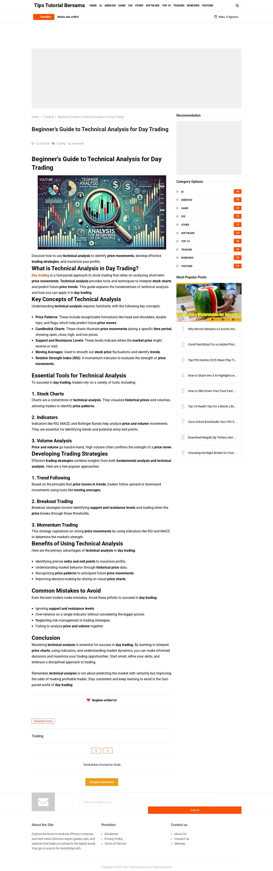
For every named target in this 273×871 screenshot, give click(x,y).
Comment (78, 143)
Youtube (186, 266)
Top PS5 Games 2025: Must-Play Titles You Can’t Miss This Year (230, 360)
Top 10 (185, 241)
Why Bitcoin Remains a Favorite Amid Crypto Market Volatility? (229, 329)
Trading (61, 143)
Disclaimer (111, 831)
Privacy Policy (113, 836)
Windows (187, 257)
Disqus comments (102, 782)
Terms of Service (115, 841)
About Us (180, 831)
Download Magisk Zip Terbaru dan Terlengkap (218, 437)
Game (184, 208)
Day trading (40, 275)
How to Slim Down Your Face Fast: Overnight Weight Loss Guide (230, 391)
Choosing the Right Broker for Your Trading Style (220, 453)
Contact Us (181, 836)
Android (186, 199)
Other (185, 224)
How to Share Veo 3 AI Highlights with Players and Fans (225, 375)
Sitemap (179, 841)
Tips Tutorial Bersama (136, 864)
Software (188, 233)
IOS (183, 216)
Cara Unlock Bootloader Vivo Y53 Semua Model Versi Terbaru (228, 421)
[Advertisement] (137, 78)
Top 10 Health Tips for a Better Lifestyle (214, 406)
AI (182, 191)
